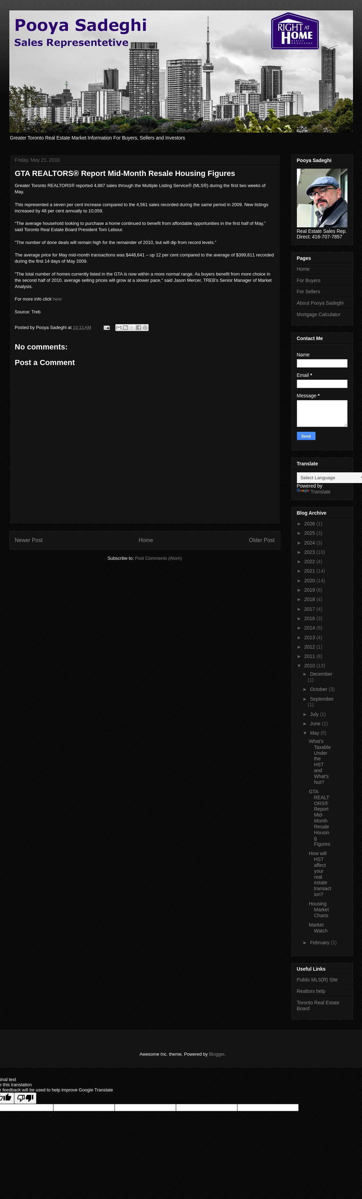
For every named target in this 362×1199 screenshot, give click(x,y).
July (315, 714)
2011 (310, 656)
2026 (310, 523)
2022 (310, 561)
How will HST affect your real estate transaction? (320, 874)
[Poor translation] (25, 1098)
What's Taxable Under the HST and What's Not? (319, 761)
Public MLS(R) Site (317, 979)
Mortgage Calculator (319, 314)
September (322, 699)
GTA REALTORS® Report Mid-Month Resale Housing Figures (319, 818)
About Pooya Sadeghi (320, 303)
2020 (310, 580)
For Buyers (308, 280)
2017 (310, 609)
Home (146, 540)
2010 (310, 665)
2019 (310, 590)
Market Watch (318, 928)
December (321, 674)
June (316, 723)
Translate (314, 492)
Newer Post (29, 540)
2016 (310, 618)
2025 (310, 533)
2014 (310, 628)
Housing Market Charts (319, 909)
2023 (310, 552)
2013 (310, 637)
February (320, 942)
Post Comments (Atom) (158, 558)
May (315, 733)
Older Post (262, 540)
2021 (310, 571)
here (57, 299)
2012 (310, 647)
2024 (310, 543)
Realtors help (311, 991)
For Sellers (308, 291)
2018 (310, 599)
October (319, 689)
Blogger (216, 1054)
